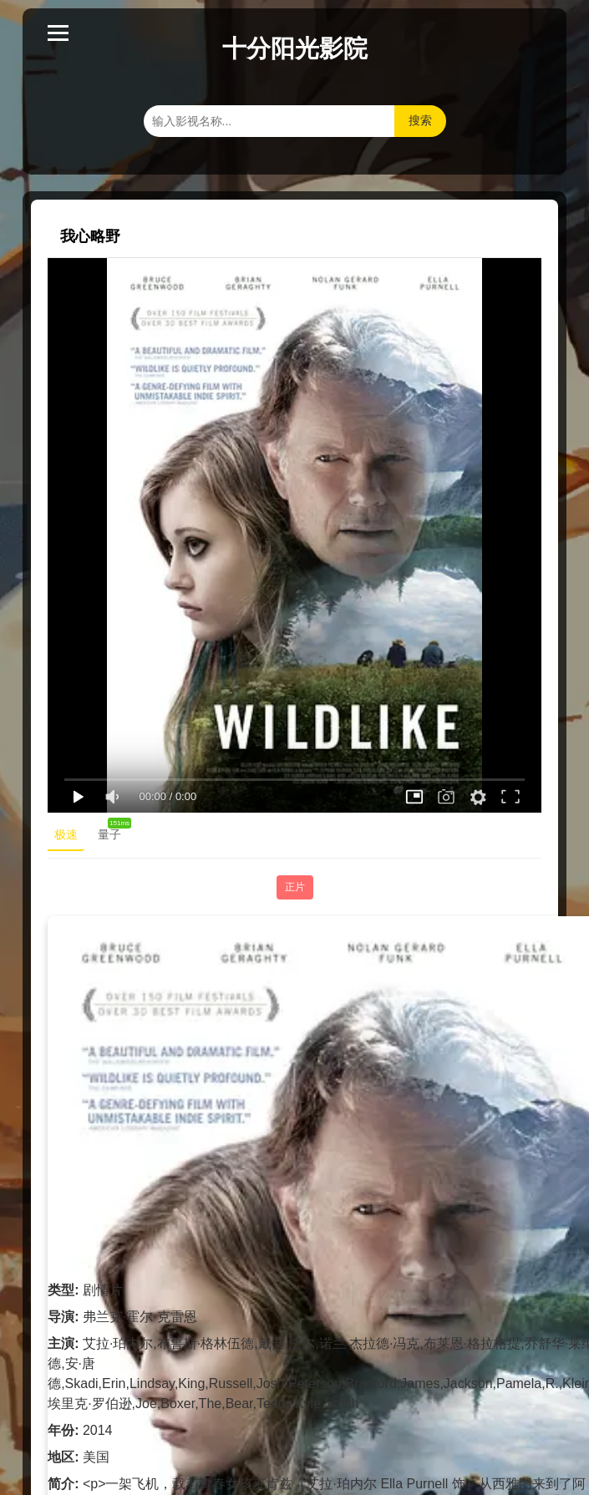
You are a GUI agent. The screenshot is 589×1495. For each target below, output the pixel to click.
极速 (66, 834)
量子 (113, 831)
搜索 (420, 120)
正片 (295, 887)
